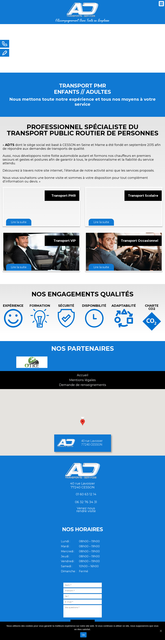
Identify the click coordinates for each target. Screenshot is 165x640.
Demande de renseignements (82, 385)
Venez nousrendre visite (86, 509)
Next (158, 51)
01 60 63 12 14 (86, 494)
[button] (82, 422)
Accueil (82, 375)
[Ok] (160, 631)
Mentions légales (82, 380)
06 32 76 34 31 (86, 502)
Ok (83, 635)
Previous (7, 362)
